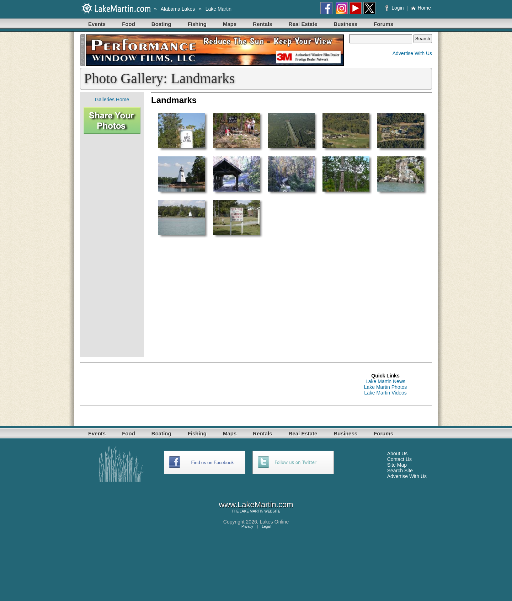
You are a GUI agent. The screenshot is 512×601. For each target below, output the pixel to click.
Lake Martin (218, 9)
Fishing (197, 24)
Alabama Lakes (178, 9)
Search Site (400, 470)
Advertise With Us (412, 53)
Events (97, 24)
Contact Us (399, 459)
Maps (229, 24)
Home (421, 8)
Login (395, 8)
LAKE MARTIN (251, 511)
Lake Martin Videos (385, 393)
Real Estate (303, 24)
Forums (383, 24)
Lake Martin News (385, 381)
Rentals (262, 24)
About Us (397, 453)
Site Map (397, 465)
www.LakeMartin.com (256, 504)
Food (128, 24)
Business (345, 24)
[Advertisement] (112, 245)
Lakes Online (274, 522)
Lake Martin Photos (385, 387)
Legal (266, 526)
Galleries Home (112, 99)
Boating (161, 24)
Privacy (247, 526)
